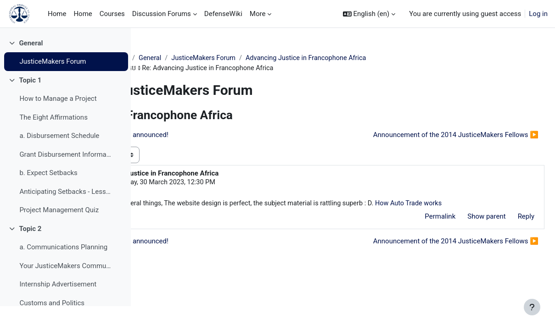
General (31, 67)
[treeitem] (65, 76)
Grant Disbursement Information (66, 178)
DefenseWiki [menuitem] (223, 14)
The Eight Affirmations (53, 141)
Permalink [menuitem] (418, 229)
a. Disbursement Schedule (59, 160)
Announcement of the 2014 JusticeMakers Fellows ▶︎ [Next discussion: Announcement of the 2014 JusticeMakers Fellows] (433, 136)
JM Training (170, 58)
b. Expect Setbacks (48, 197)
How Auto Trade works (219, 215)
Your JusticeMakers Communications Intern (66, 290)
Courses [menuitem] (112, 14)
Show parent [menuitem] (464, 229)
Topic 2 (30, 252)
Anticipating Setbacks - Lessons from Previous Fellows (66, 215)
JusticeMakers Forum (52, 86)
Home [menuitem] (57, 14)
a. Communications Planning (63, 271)
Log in (538, 14)
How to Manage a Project (57, 123)
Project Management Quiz (59, 234)
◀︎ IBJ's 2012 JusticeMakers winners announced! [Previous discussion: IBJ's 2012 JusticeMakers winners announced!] (231, 136)
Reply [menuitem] (504, 229)
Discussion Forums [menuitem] (161, 14)
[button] (369, 14)
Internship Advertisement (57, 308)
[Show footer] (532, 307)
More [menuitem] (258, 14)
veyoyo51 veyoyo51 (215, 183)
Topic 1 (30, 104)
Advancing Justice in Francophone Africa (370, 58)
